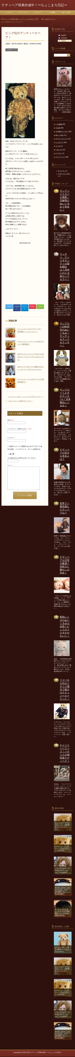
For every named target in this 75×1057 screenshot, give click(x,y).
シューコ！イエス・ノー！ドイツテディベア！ (24, 397)
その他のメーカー (11, 50)
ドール (58, 146)
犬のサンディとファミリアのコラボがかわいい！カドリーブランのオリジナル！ (30, 357)
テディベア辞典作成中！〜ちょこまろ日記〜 (37, 5)
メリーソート (23, 13)
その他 (58, 128)
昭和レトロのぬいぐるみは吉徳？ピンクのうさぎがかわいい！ (65, 627)
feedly (40, 307)
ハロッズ (37, 13)
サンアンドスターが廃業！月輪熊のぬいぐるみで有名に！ (65, 200)
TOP (20, 19)
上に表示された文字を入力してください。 (22, 458)
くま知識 (52, 13)
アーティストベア (62, 139)
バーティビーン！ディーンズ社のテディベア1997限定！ (62, 849)
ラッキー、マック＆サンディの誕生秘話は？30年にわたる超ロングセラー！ (65, 267)
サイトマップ (62, 171)
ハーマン (59, 154)
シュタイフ (9, 13)
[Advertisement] (24, 67)
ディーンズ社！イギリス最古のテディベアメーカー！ (62, 950)
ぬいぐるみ (66, 13)
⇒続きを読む (66, 112)
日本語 (63, 41)
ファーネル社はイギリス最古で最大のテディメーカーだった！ (65, 690)
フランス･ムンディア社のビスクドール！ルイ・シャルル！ (62, 870)
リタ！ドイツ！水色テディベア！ (20, 401)
